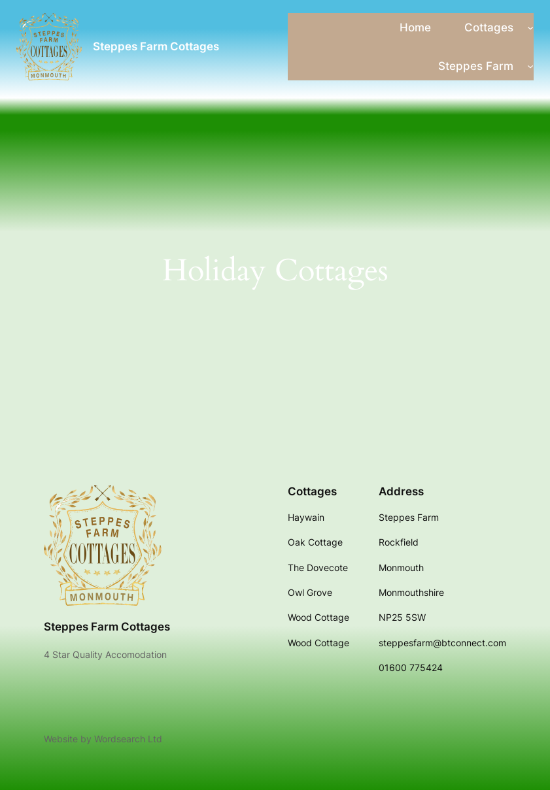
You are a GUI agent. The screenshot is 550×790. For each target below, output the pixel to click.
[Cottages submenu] (530, 27)
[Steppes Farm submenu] (530, 66)
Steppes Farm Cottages (156, 46)
